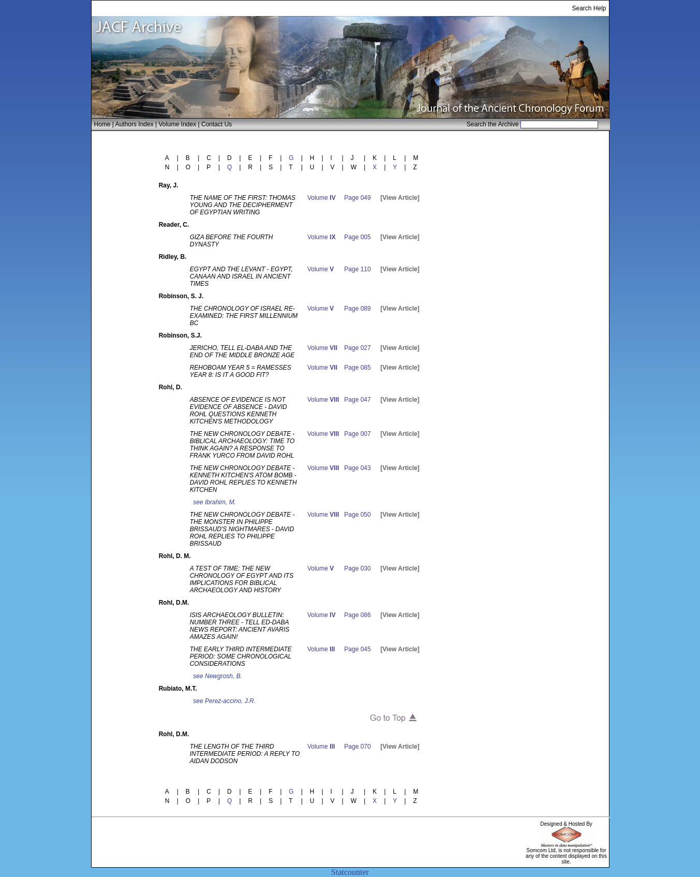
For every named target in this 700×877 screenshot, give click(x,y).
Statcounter (350, 872)
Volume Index (177, 124)
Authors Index (134, 124)
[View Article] (399, 197)
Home (102, 124)
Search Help (589, 8)
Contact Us (216, 124)
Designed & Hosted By (566, 824)
